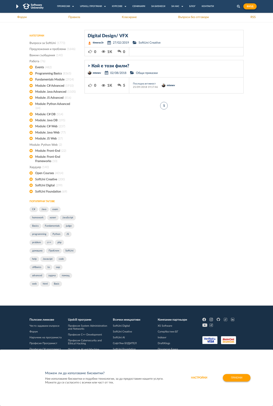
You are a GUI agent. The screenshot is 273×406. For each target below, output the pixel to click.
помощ (65, 275)
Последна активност (144, 84)
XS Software (165, 326)
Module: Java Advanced (55, 92)
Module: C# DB (49, 114)
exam (55, 209)
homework (38, 217)
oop (58, 267)
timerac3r (98, 43)
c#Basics (36, 267)
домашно (37, 251)
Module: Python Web (45, 145)
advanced (37, 275)
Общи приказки (147, 72)
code (61, 259)
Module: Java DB (50, 120)
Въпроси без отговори (193, 17)
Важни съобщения (46, 55)
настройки (199, 377)
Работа (37, 61)
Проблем (54, 251)
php (59, 242)
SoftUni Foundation (51, 192)
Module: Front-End (50, 151)
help (34, 259)
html (45, 284)
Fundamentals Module (54, 79)
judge (69, 226)
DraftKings (164, 343)
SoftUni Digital (48, 185)
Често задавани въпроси (44, 326)
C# (33, 209)
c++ (49, 242)
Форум (22, 17)
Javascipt (48, 259)
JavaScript (67, 217)
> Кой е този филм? (108, 66)
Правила (74, 17)
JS (67, 234)
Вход (250, 6)
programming (39, 234)
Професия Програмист (43, 343)
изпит (53, 217)
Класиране (129, 17)
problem (36, 242)
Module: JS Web (49, 139)
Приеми (236, 377)
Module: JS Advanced (53, 98)
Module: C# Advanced (54, 86)
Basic (56, 284)
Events (43, 67)
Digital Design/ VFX (108, 36)
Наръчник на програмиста (45, 337)
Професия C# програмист (45, 349)
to (49, 267)
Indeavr (162, 337)
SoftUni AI (119, 337)
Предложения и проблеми (52, 49)
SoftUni (69, 251)
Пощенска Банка (168, 349)
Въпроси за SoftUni (47, 43)
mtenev (97, 73)
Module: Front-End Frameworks (47, 159)
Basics (35, 226)
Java (43, 209)
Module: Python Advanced (52, 106)
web (34, 284)
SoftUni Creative (50, 179)
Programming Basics (53, 73)
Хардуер (39, 167)
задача (52, 275)
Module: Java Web (50, 133)
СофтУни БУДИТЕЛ (125, 343)
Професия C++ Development (85, 334)
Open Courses (49, 173)
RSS (253, 17)
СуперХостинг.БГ (168, 331)
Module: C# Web (50, 126)
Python (56, 234)
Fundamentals (52, 226)
